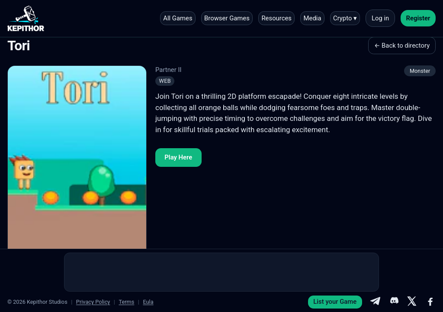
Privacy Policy (93, 302)
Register (418, 18)
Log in (380, 18)
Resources (276, 18)
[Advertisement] (221, 272)
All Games (177, 18)
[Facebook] (430, 302)
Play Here (178, 157)
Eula (148, 302)
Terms (126, 302)
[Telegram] (375, 302)
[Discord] (393, 302)
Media (312, 18)
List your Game (334, 302)
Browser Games (227, 18)
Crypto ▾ (345, 18)
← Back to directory (402, 45)
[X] (411, 302)
